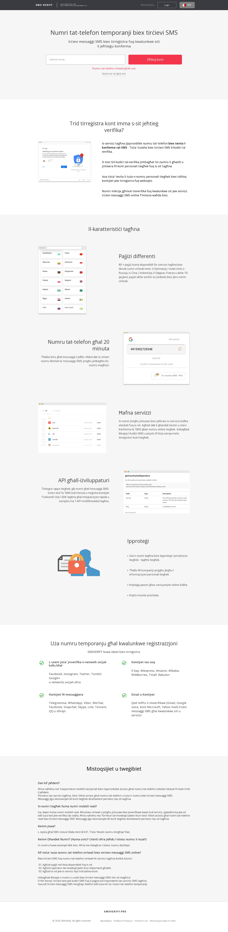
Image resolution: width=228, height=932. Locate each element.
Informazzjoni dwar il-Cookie (163, 921)
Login (166, 5)
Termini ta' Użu (141, 921)
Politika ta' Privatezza (123, 921)
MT (187, 5)
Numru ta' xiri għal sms (114, 73)
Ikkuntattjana (147, 5)
